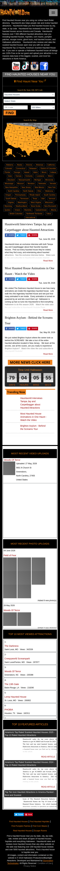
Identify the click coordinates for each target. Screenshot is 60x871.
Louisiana (40, 176)
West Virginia (36, 202)
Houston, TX (17, 713)
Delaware (33, 168)
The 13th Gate (12, 684)
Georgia (17, 172)
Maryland (11, 180)
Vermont (52, 198)
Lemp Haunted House (15, 697)
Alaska (19, 165)
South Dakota (11, 198)
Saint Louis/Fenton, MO (22, 662)
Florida (7, 172)
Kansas (19, 176)
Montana (31, 183)
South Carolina (50, 195)
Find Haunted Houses (18, 821)
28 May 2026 (9, 605)
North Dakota (28, 191)
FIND (10, 113)
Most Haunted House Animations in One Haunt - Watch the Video (33, 416)
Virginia (11, 202)
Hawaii (26, 172)
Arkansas (39, 165)
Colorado (8, 168)
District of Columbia (48, 168)
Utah (43, 198)
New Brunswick (50, 206)
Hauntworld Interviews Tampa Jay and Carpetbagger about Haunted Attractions (31, 403)
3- (5, 667)
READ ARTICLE (48, 757)
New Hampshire (11, 187)
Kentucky (29, 176)
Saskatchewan (41, 210)
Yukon (48, 214)
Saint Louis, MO (19, 649)
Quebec (7, 210)
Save (30, 814)
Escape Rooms (40, 831)
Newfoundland (21, 206)
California (51, 165)
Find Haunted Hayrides (39, 821)
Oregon (8, 195)
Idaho (35, 172)
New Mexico (39, 187)
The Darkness (12, 646)
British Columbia (16, 214)
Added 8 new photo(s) (47, 600)
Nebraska (42, 183)
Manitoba (27, 210)
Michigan (37, 180)
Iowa (10, 176)
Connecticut (20, 168)
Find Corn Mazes (40, 826)
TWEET (23, 235)
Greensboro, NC (19, 675)
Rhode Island (34, 195)
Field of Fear (10, 555)
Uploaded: (26, 463)
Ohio (39, 191)
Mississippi (9, 183)
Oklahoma (49, 191)
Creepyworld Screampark (17, 658)
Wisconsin (49, 202)
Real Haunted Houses (22, 831)
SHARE (11, 235)
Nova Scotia (35, 206)
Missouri (20, 183)
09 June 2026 (9, 550)
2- (5, 654)
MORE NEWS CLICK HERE (30, 362)
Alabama (9, 165)
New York (52, 187)
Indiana (53, 172)
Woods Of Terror (12, 460)
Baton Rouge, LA (19, 688)
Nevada (53, 183)
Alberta (53, 210)
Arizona (29, 165)
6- (5, 705)
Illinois (44, 172)
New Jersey (26, 187)
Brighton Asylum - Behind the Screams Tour (32, 427)
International (30, 217)
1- (5, 642)
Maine (50, 176)
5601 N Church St (23, 468)
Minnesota (49, 180)
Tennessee (24, 198)
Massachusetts (24, 180)
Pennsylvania (20, 195)
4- (5, 680)
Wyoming (8, 206)
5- (5, 693)
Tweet (20, 814)
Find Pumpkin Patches (21, 826)
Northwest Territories (34, 214)
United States (22, 480)
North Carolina (13, 191)
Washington (22, 202)
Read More (48, 261)
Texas (34, 198)
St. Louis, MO (18, 700)
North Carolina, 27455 (25, 476)
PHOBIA (9, 709)
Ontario (17, 210)
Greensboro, (21, 472)
